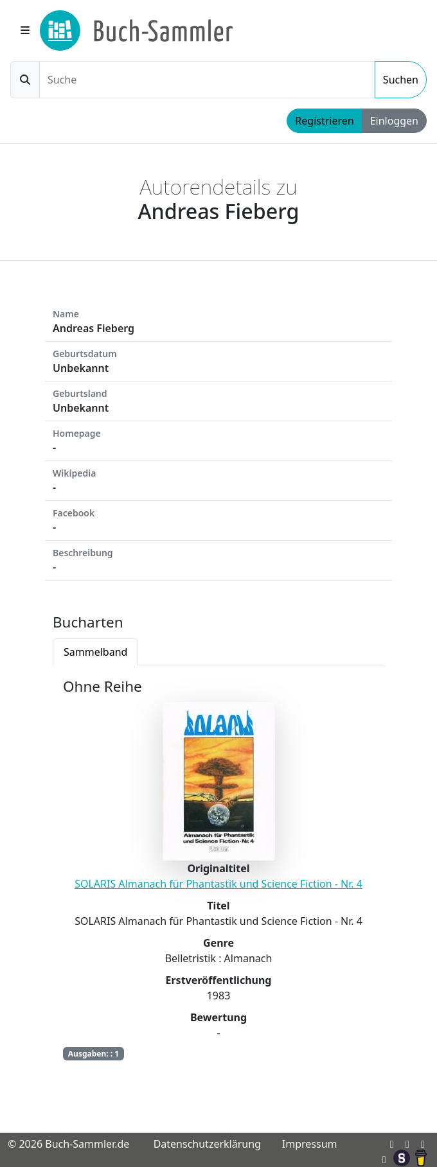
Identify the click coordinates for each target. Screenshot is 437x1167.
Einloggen (394, 121)
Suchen (400, 80)
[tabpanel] (218, 878)
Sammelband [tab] (95, 652)
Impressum (309, 1144)
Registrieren (324, 121)
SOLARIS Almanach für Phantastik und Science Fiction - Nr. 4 (218, 884)
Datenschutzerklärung (207, 1144)
